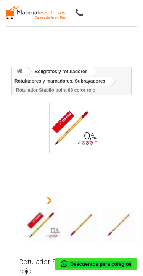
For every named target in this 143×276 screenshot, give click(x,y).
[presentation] (30, 201)
